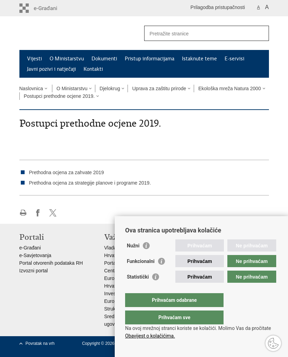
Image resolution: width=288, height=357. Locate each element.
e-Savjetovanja (35, 255)
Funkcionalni (141, 275)
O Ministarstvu (67, 59)
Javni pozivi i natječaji (51, 69)
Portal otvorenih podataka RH (51, 263)
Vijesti (34, 59)
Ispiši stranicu (23, 212)
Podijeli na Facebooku (38, 212)
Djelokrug (109, 88)
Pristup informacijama (149, 59)
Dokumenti (104, 59)
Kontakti (93, 69)
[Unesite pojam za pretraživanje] (199, 33)
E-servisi (234, 59)
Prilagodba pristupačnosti (218, 7)
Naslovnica (31, 88)
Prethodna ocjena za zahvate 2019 (66, 172)
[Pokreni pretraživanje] (261, 33)
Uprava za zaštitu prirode (159, 88)
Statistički (138, 291)
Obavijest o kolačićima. (150, 336)
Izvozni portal (33, 270)
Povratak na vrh (40, 343)
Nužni (133, 259)
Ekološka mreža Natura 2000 (229, 88)
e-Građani (30, 247)
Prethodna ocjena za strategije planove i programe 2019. (90, 183)
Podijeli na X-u (52, 212)
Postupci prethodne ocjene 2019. (59, 96)
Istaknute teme (199, 59)
